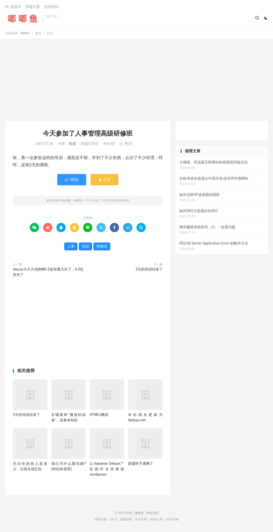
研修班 (101, 246)
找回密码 (51, 7)
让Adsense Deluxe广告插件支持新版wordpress (107, 468)
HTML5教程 (99, 415)
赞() (126, 144)
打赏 (104, 180)
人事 (70, 246)
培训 (85, 246)
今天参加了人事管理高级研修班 (88, 133)
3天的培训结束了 (149, 269)
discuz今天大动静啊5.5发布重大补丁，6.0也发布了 (48, 272)
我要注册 (32, 7)
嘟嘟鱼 (22, 18)
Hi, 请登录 (13, 7)
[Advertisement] (136, 80)
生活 (38, 33)
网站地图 (152, 513)
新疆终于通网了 (140, 463)
